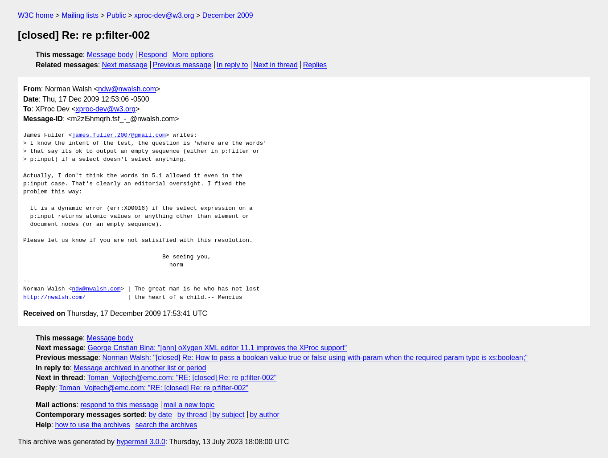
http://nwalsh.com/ (54, 298)
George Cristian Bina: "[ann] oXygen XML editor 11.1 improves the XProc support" (217, 348)
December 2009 (227, 15)
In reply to (232, 65)
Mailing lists (80, 15)
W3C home (35, 15)
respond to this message (119, 405)
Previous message (182, 65)
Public (116, 15)
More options (193, 54)
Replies (315, 65)
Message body (110, 54)
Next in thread (275, 65)
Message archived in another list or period (140, 368)
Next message (125, 65)
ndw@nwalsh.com (127, 89)
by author (264, 414)
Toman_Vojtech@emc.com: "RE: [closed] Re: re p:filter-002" (181, 377)
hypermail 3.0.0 (140, 442)
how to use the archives (92, 425)
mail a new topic (189, 405)
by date (160, 414)
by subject (228, 414)
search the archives (166, 425)
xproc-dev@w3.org (164, 15)
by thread (192, 414)
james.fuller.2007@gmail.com (119, 135)
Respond (153, 54)
